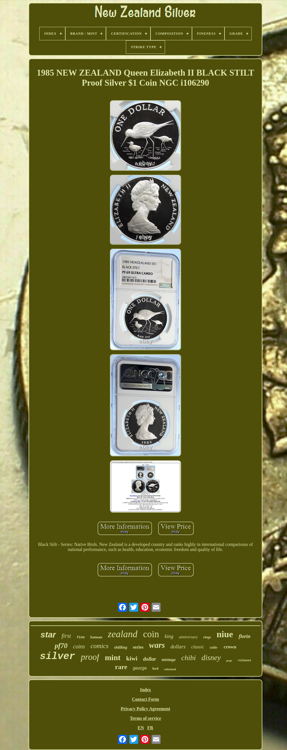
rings (207, 637)
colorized (170, 669)
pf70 (61, 645)
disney (211, 657)
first (66, 635)
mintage (169, 659)
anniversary (188, 637)
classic (197, 646)
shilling (120, 647)
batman (96, 637)
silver (57, 656)
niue (225, 634)
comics (99, 645)
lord (155, 668)
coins (79, 646)
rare (121, 666)
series (138, 647)
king (169, 636)
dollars (178, 646)
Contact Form (145, 699)
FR (150, 727)
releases (244, 660)
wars (157, 645)
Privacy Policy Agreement (145, 708)
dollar (149, 659)
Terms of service (145, 718)
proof (90, 657)
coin (151, 634)
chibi (188, 658)
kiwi (131, 658)
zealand (123, 634)
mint (113, 657)
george (140, 668)
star (48, 634)
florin (244, 636)
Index (145, 689)
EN (141, 727)
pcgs (229, 660)
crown (230, 646)
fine (81, 637)
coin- (214, 647)
